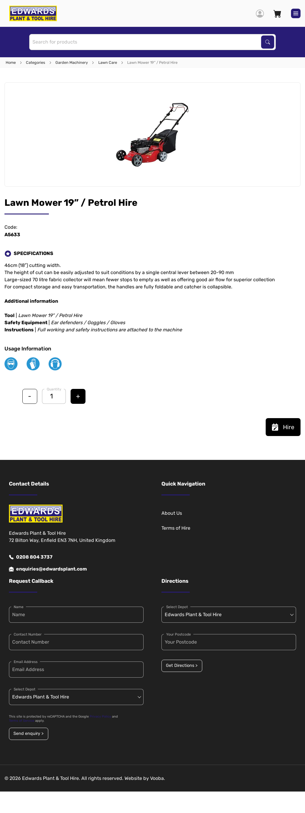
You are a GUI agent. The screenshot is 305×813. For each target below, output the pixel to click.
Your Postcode (178, 634)
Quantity (54, 389)
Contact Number (28, 634)
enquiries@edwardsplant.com (48, 569)
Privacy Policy (100, 716)
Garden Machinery (71, 62)
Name (19, 607)
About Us (171, 513)
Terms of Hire (175, 528)
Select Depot (24, 689)
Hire (283, 427)
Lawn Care (107, 62)
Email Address (26, 662)
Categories (35, 62)
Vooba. (157, 778)
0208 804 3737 (30, 557)
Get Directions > (181, 665)
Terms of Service (21, 721)
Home (11, 62)
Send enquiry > (28, 733)
